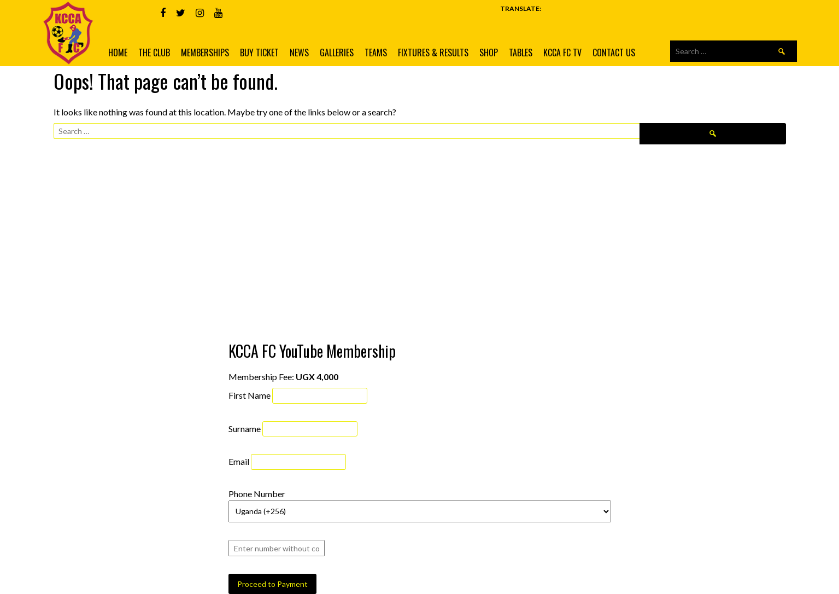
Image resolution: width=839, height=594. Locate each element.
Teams (376, 52)
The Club (154, 52)
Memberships (205, 52)
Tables (520, 52)
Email (238, 461)
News (299, 52)
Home (117, 52)
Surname (244, 428)
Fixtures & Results (433, 52)
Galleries (337, 52)
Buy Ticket (259, 52)
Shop (488, 52)
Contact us (613, 52)
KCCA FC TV (562, 52)
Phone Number (256, 493)
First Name (249, 395)
